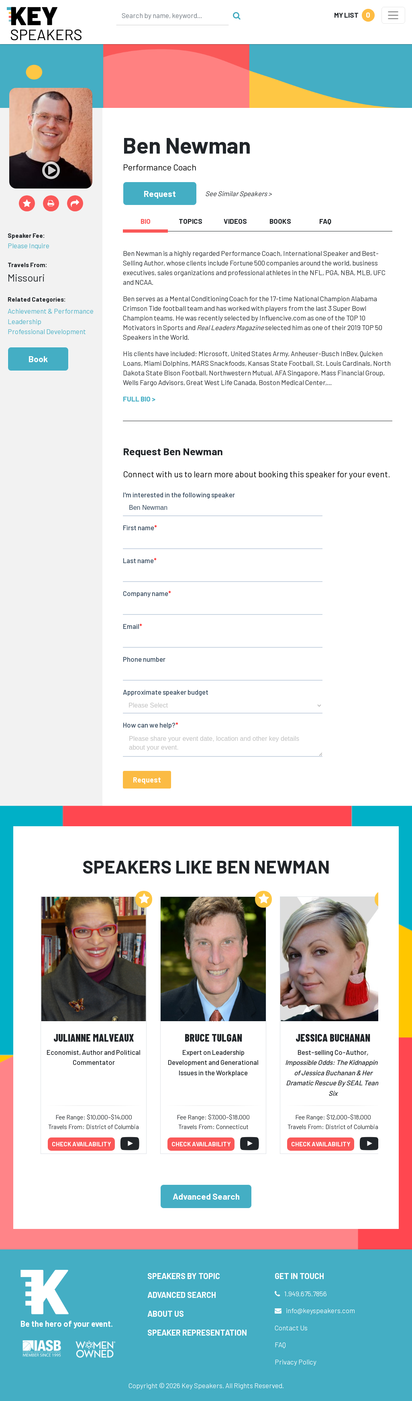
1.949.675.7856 (305, 1293)
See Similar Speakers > (238, 193)
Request (160, 194)
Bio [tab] (146, 221)
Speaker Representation (197, 1332)
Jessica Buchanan (333, 1037)
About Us (165, 1313)
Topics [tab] (190, 221)
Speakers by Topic (183, 1276)
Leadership (24, 321)
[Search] (172, 15)
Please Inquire (28, 245)
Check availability (81, 1144)
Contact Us (291, 1328)
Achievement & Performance (51, 311)
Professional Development (47, 331)
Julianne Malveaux (93, 1037)
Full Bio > (139, 399)
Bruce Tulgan (213, 1037)
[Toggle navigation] (393, 15)
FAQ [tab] (325, 221)
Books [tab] (280, 221)
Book (38, 359)
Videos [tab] (235, 221)
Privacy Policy (295, 1362)
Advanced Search (206, 1196)
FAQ (280, 1344)
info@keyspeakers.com (320, 1310)
